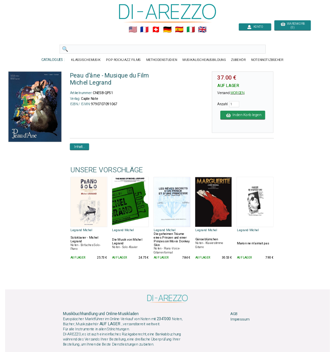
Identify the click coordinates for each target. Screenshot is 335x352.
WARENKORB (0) (293, 26)
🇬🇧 (202, 30)
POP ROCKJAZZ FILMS (123, 60)
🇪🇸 (179, 30)
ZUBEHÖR (238, 60)
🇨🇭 (156, 30)
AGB (233, 314)
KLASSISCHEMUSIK (86, 60)
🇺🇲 (133, 30)
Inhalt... (79, 146)
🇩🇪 (167, 30)
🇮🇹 (190, 30)
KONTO (255, 27)
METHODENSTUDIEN (161, 60)
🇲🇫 (144, 30)
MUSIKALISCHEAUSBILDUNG (204, 60)
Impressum (239, 319)
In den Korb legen (242, 115)
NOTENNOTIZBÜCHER (267, 60)
